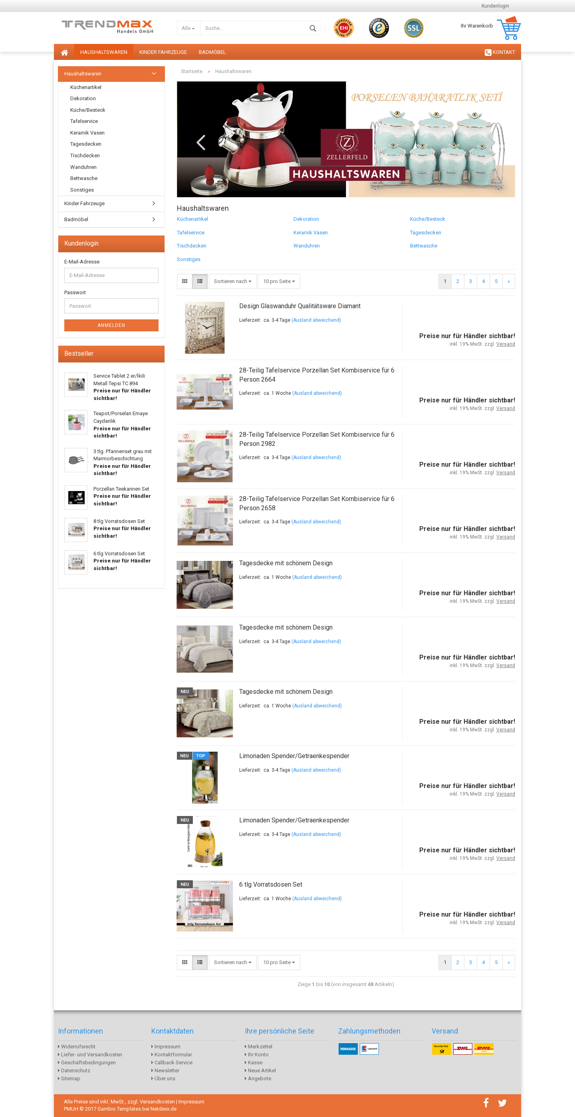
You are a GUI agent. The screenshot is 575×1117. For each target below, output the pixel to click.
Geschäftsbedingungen (87, 1063)
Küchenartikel (192, 219)
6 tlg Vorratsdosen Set (270, 884)
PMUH (71, 1109)
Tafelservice (190, 233)
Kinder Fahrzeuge (163, 52)
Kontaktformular (171, 1055)
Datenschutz (74, 1070)
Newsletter (165, 1070)
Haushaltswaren (103, 52)
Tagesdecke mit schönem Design (286, 563)
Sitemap (69, 1078)
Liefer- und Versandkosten (90, 1055)
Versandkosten (157, 1102)
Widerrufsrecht (76, 1047)
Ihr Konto (257, 1055)
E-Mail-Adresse (81, 262)
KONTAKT (500, 53)
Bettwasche (423, 246)
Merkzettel (258, 1047)
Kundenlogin (495, 6)
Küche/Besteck (427, 219)
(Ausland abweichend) (316, 320)
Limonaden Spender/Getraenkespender (294, 756)
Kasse (253, 1063)
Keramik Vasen (310, 233)
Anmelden (111, 325)
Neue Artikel (260, 1070)
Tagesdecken (425, 233)
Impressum (165, 1047)
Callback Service (171, 1063)
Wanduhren (306, 246)
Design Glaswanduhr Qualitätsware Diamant (300, 306)
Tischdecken (191, 246)
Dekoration (306, 219)
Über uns (163, 1078)
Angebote (258, 1078)
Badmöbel (212, 52)
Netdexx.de (163, 1109)
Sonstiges (188, 259)
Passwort (75, 292)
